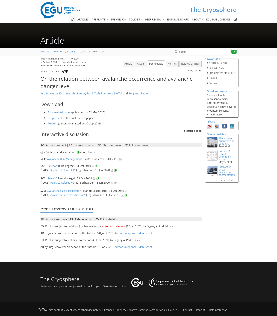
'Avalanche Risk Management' (64, 159)
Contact (187, 310)
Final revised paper (59, 112)
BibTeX (213, 78)
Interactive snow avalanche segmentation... (227, 172)
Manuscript (145, 233)
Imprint (200, 310)
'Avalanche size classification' (64, 190)
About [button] (196, 19)
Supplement (55, 118)
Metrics (172, 63)
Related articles (190, 63)
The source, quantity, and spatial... (227, 141)
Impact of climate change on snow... (225, 155)
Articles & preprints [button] (91, 19)
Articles (44, 51)
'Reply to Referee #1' (62, 170)
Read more (215, 114)
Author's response (125, 233)
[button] (176, 51)
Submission (118, 19)
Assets (141, 63)
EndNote (214, 83)
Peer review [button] (153, 19)
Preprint (52, 123)
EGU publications (218, 19)
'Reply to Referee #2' (62, 182)
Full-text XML (216, 67)
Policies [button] (135, 19)
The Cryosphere (213, 9)
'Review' (52, 166)
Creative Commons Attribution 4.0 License (152, 310)
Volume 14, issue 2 (64, 51)
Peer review (156, 63)
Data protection (218, 310)
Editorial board (178, 19)
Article (128, 63)
